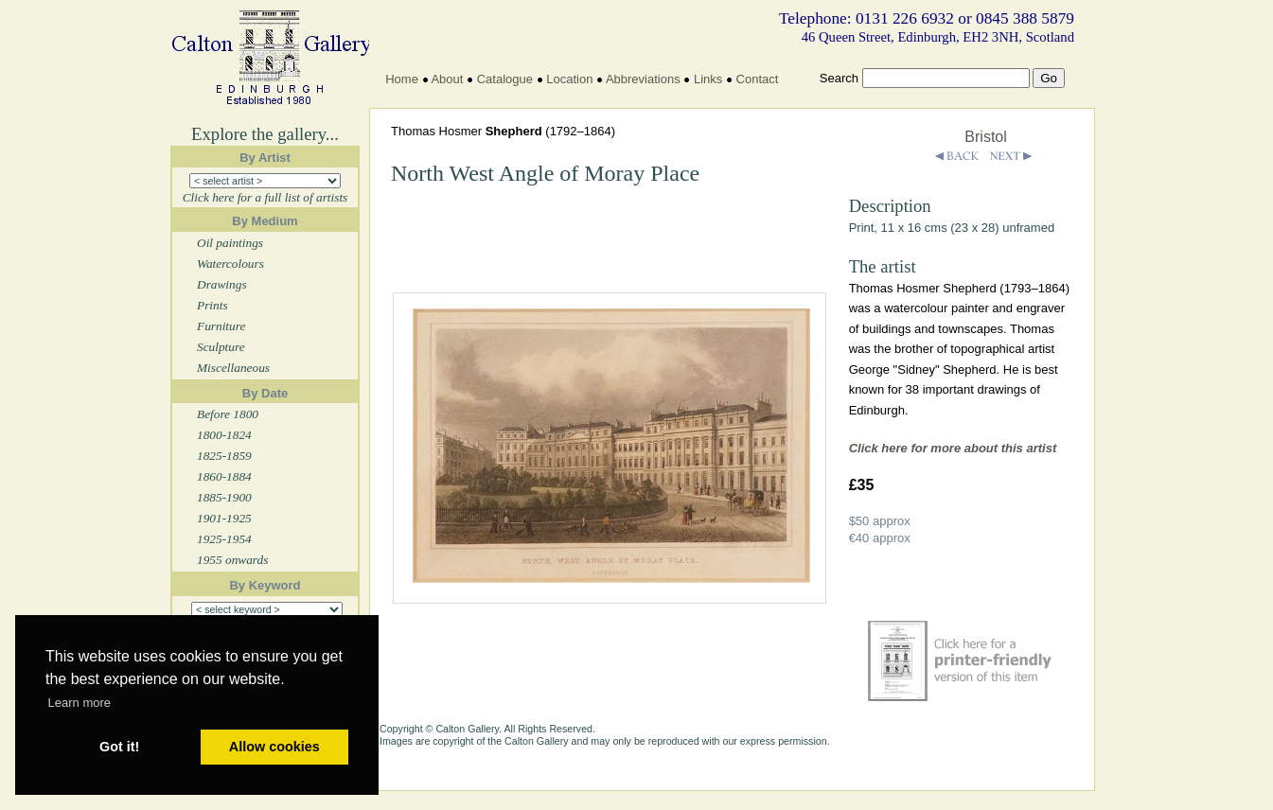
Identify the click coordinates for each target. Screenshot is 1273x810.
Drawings (222, 284)
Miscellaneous (233, 368)
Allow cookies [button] (274, 746)
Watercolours (230, 263)
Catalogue (505, 79)
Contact (757, 79)
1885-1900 (224, 497)
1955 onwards (232, 560)
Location (569, 79)
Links (708, 79)
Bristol (985, 137)
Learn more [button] (79, 703)
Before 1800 (227, 414)
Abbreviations (643, 79)
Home (401, 79)
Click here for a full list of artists (265, 197)
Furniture (221, 326)
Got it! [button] (119, 746)
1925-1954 (224, 539)
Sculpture (221, 347)
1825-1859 (224, 456)
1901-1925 (224, 518)
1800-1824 (224, 435)
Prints (212, 305)
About (447, 79)
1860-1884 (224, 476)
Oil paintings (230, 243)
